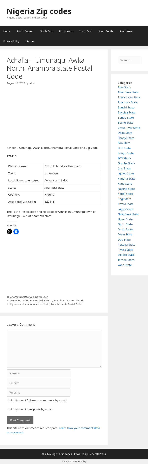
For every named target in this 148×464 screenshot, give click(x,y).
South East (85, 31)
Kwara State (126, 204)
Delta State (125, 133)
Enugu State (126, 153)
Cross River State (129, 128)
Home (7, 31)
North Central (25, 31)
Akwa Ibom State (129, 97)
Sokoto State (126, 255)
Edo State (124, 143)
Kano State (125, 183)
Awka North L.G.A (38, 296)
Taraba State (126, 260)
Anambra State (18, 296)
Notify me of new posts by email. (31, 409)
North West (65, 31)
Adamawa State (128, 92)
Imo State (124, 168)
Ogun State (125, 224)
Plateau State (126, 244)
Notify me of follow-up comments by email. (38, 400)
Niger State (125, 219)
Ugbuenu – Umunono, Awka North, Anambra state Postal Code (45, 304)
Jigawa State (126, 173)
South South (105, 31)
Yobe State (125, 265)
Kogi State (124, 199)
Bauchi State (126, 107)
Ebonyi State (126, 138)
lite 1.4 (30, 41)
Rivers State (125, 250)
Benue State (126, 117)
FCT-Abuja (124, 158)
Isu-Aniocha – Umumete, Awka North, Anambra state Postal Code (47, 300)
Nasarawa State (128, 214)
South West (126, 31)
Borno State (125, 122)
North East (46, 31)
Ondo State (125, 229)
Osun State (125, 234)
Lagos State (125, 209)
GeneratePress (97, 454)
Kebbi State (125, 194)
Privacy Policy (11, 41)
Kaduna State (126, 178)
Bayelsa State (126, 112)
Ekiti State (124, 148)
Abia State (124, 87)
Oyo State (124, 239)
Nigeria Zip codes (39, 11)
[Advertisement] (54, 118)
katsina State (126, 189)
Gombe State (126, 163)
